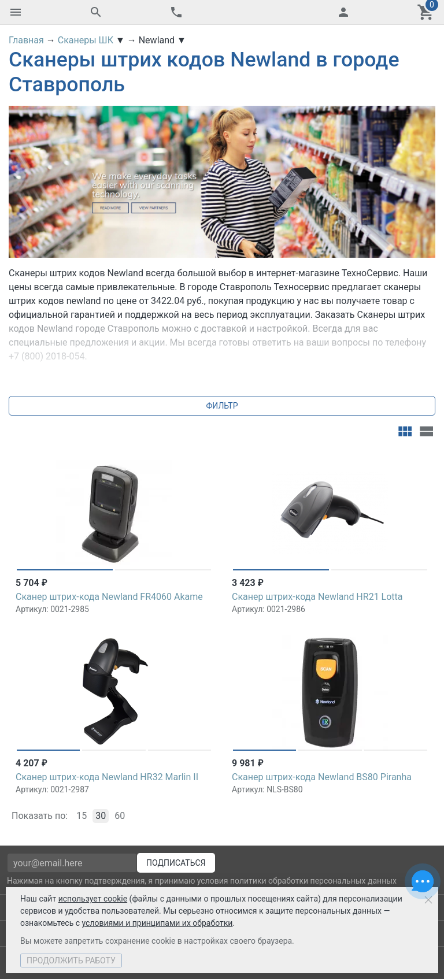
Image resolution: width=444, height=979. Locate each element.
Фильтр (222, 405)
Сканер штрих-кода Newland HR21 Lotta (317, 596)
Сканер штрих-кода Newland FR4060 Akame (109, 596)
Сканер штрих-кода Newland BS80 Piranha (322, 777)
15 (81, 815)
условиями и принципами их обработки (157, 923)
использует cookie (92, 898)
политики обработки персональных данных (313, 880)
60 (119, 815)
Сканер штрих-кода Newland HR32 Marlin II (107, 777)
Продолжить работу (71, 960)
